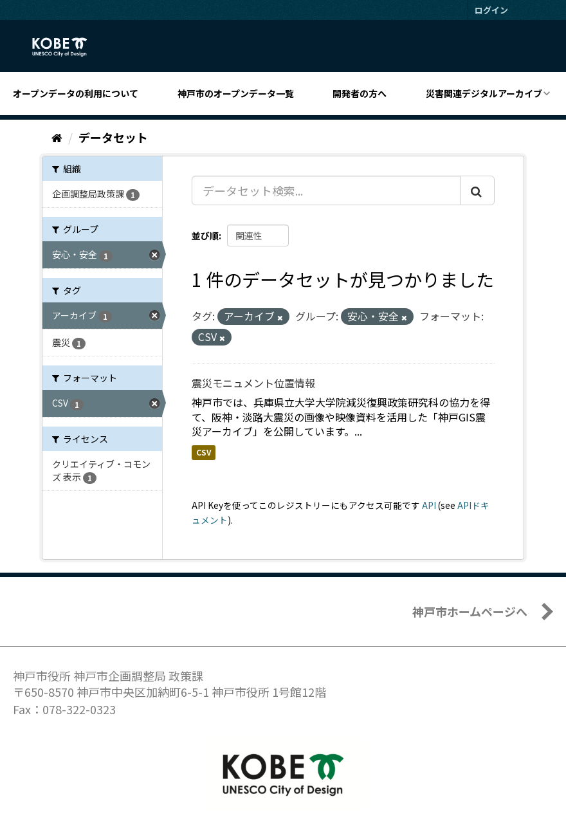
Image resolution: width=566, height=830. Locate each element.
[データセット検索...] (326, 190)
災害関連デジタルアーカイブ (484, 93)
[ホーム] (56, 137)
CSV (203, 452)
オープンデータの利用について (75, 93)
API (429, 505)
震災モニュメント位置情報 (253, 383)
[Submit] (477, 190)
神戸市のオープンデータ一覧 (236, 93)
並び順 (205, 235)
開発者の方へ (360, 93)
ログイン (491, 10)
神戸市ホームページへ (469, 611)
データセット (113, 137)
